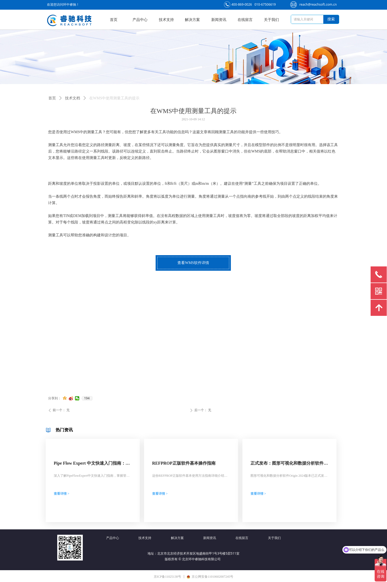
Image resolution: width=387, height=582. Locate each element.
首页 (52, 98)
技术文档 (72, 98)
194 (87, 398)
